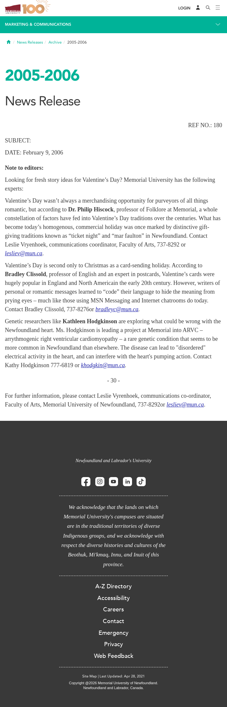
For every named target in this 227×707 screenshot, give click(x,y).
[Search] (208, 8)
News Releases (30, 42)
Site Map (89, 676)
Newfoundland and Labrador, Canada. (113, 688)
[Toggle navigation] (218, 8)
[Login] (184, 8)
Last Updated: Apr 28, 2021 (122, 676)
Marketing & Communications (38, 24)
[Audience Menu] (198, 8)
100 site (37, 8)
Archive (55, 42)
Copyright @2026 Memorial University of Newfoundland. (113, 683)
